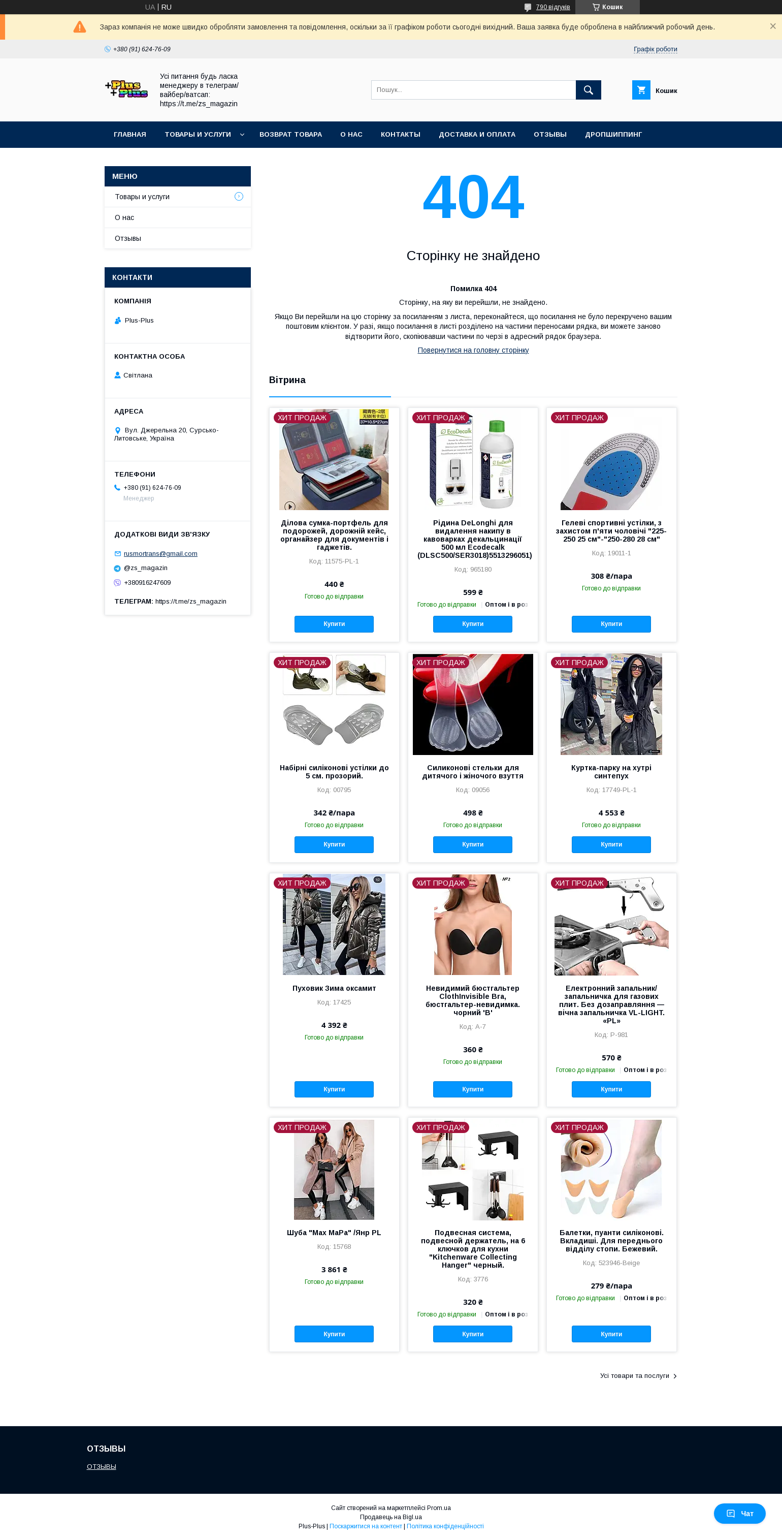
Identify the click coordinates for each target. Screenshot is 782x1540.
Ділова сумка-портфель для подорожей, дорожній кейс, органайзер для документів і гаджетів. (334, 535)
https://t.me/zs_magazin (190, 601)
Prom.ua (439, 1508)
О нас (351, 134)
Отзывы (550, 134)
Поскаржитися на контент (366, 1526)
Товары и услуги (198, 134)
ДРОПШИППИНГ (613, 134)
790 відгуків (553, 7)
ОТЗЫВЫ (101, 1466)
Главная (130, 134)
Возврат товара (290, 134)
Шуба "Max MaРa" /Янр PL (334, 1233)
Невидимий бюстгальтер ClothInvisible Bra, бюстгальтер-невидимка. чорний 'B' (473, 1000)
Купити (334, 623)
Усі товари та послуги (634, 1375)
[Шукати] (588, 90)
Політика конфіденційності (445, 1526)
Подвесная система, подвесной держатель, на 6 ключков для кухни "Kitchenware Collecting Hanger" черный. (473, 1249)
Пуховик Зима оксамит (334, 988)
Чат (740, 1513)
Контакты (400, 134)
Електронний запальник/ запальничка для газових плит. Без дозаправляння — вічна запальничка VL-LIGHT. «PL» (611, 1004)
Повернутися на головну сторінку (473, 350)
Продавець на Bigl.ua (391, 1517)
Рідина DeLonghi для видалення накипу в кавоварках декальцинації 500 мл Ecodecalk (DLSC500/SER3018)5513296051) (473, 539)
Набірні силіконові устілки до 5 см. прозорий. (334, 772)
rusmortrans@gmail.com (161, 553)
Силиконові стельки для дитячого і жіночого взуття (473, 772)
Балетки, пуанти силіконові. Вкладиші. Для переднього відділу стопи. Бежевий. (612, 1241)
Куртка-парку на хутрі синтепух (611, 772)
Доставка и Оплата (477, 134)
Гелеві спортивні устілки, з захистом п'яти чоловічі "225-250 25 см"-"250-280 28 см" (611, 531)
